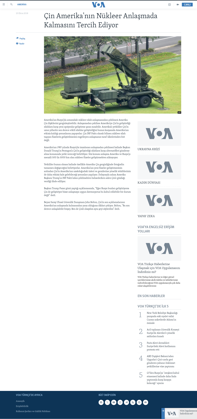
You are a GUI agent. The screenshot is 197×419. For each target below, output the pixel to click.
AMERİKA (21, 4)
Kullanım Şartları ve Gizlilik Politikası (33, 412)
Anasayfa (20, 401)
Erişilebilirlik (22, 406)
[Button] (20, 39)
